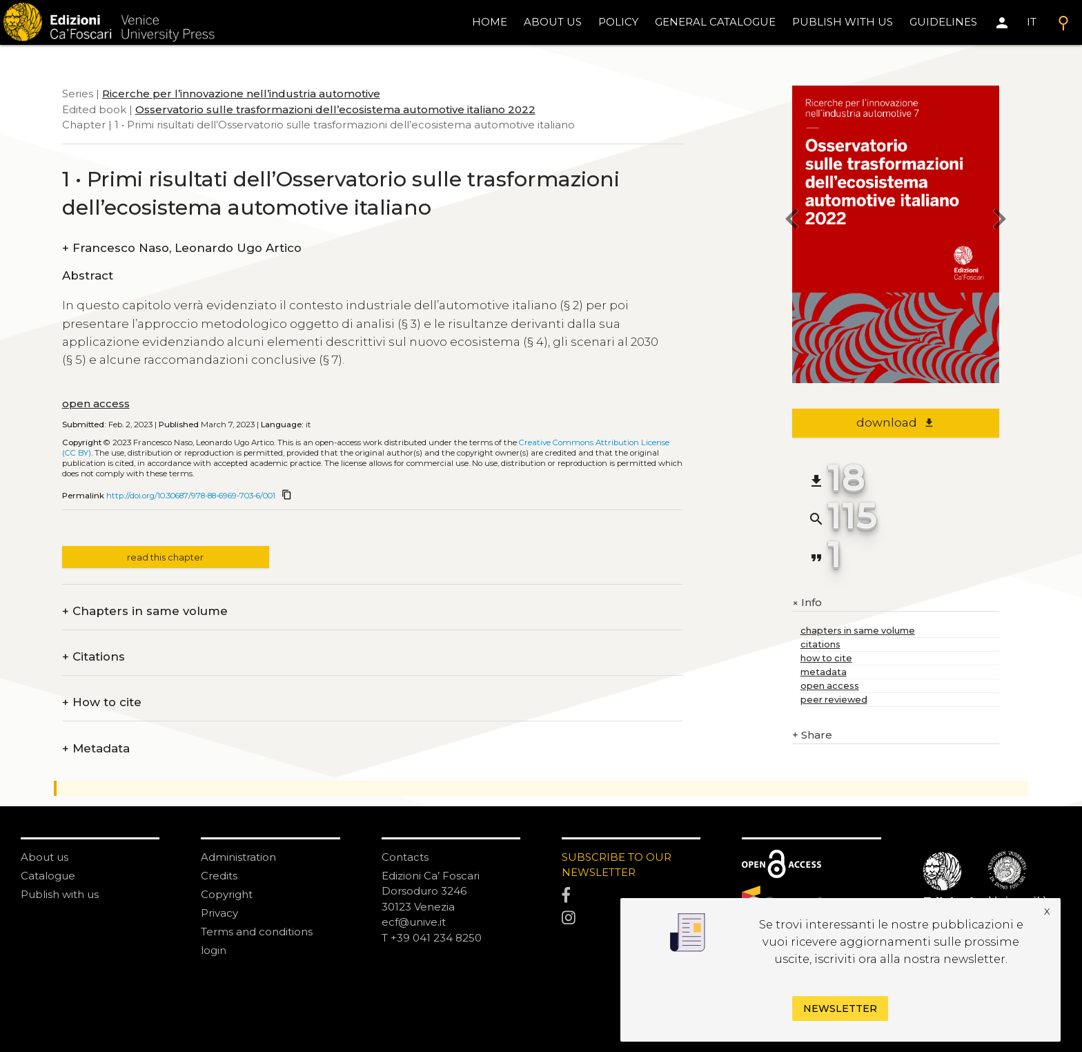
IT (1031, 21)
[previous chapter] (792, 221)
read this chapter (165, 557)
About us (553, 21)
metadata (823, 672)
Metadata (96, 748)
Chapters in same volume (145, 611)
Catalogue (48, 875)
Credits (219, 875)
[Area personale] (1002, 23)
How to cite (101, 702)
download (895, 422)
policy (618, 21)
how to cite (826, 658)
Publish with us (842, 21)
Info (807, 602)
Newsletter (840, 1008)
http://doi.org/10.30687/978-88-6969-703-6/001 (190, 495)
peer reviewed (833, 699)
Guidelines (943, 21)
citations (820, 644)
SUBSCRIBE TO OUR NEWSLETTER (616, 864)
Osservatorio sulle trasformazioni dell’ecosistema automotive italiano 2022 (335, 109)
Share (812, 735)
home (489, 21)
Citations (93, 656)
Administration (238, 857)
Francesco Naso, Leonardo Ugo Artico (182, 248)
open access (96, 403)
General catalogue (715, 21)
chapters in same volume (857, 630)
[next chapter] (999, 221)
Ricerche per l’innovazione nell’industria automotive (241, 93)
